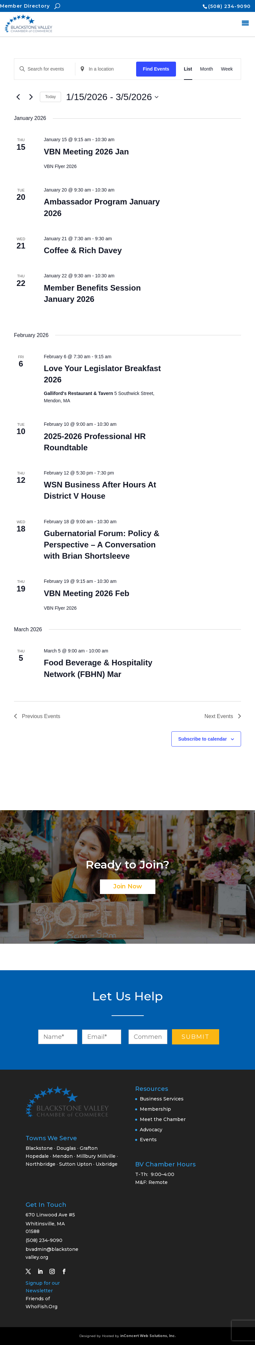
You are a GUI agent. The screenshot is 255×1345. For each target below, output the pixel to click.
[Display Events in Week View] (227, 69)
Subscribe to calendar (202, 739)
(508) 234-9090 (229, 6)
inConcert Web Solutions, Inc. (148, 1336)
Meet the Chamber (163, 1119)
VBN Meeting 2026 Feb (86, 593)
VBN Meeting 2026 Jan (86, 151)
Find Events (156, 69)
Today (50, 96)
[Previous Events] (18, 97)
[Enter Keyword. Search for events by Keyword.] (44, 69)
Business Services (162, 1099)
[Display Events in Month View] (206, 69)
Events (148, 1140)
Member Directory (25, 6)
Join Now (127, 886)
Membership (155, 1109)
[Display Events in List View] (188, 69)
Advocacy (151, 1130)
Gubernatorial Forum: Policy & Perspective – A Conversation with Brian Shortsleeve (101, 544)
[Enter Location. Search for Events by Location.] (105, 69)
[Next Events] (31, 97)
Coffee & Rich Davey (83, 250)
